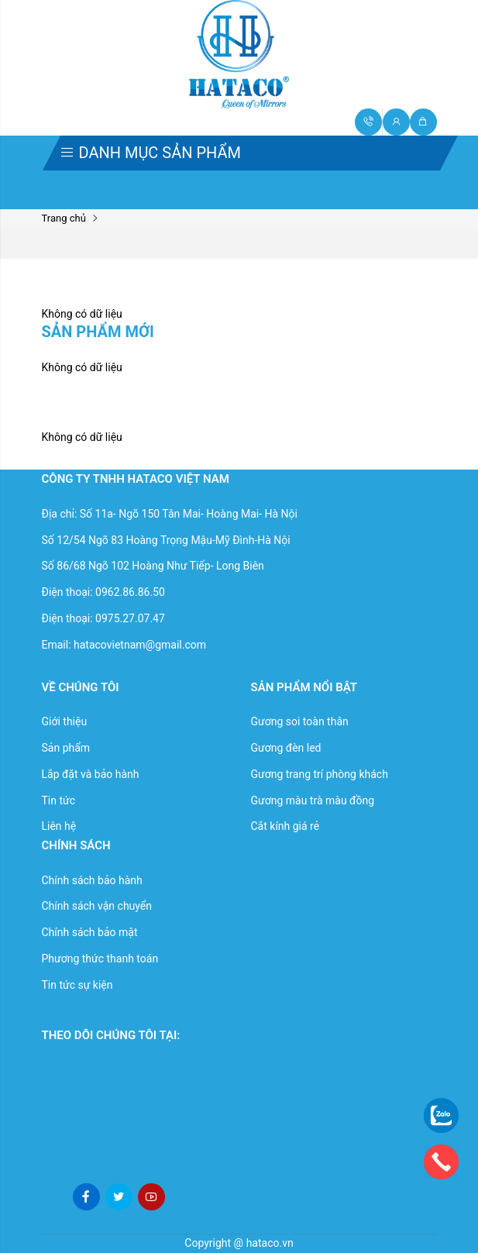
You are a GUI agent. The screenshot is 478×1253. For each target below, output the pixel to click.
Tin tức (59, 800)
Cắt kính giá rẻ (285, 826)
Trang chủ (64, 218)
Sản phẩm (66, 748)
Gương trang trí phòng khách (319, 774)
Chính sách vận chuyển (97, 906)
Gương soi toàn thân (300, 721)
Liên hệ (59, 826)
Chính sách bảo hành (92, 880)
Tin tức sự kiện (77, 985)
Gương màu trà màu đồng (313, 800)
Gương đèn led (286, 748)
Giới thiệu (65, 721)
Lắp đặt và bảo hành (90, 774)
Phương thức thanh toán (100, 958)
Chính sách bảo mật (90, 932)
